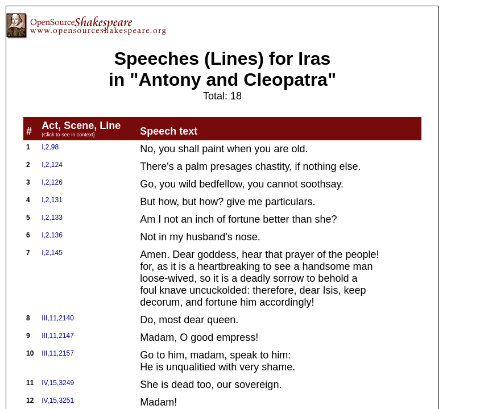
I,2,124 (52, 165)
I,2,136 (52, 235)
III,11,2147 (58, 336)
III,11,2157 (58, 353)
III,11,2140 (58, 318)
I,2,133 (52, 218)
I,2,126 (52, 182)
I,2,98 (50, 147)
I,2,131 (52, 200)
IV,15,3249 (58, 383)
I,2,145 (52, 253)
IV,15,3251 (58, 400)
